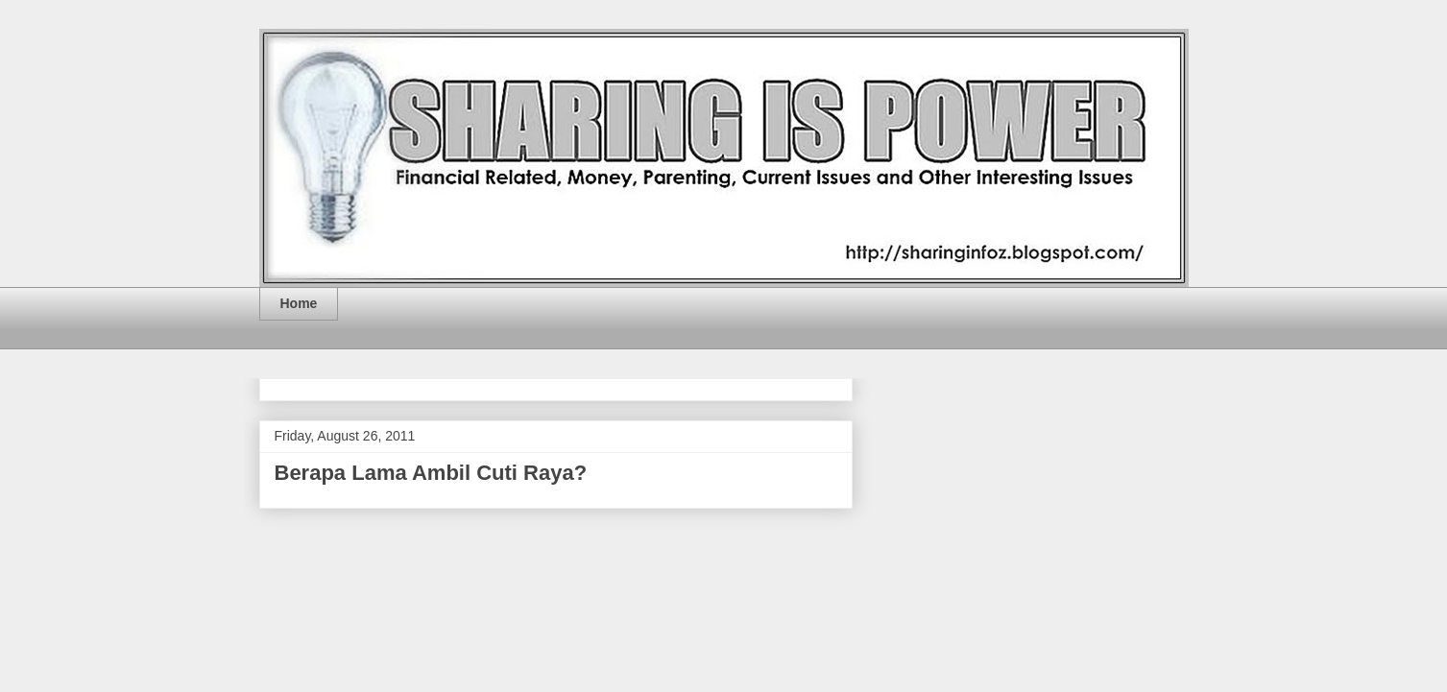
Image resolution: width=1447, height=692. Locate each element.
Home (299, 303)
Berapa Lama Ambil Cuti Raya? (431, 473)
